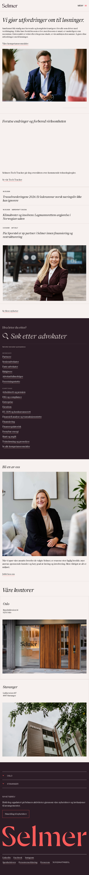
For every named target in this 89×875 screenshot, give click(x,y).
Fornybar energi (10, 431)
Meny (82, 5)
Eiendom (7, 406)
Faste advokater (10, 366)
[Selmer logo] (9, 6)
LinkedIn (6, 857)
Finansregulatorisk (11, 426)
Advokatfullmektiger (12, 376)
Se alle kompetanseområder (16, 446)
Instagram (29, 857)
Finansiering (8, 421)
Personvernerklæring (28, 862)
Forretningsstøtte (11, 381)
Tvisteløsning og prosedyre (16, 441)
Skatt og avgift (9, 436)
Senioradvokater (10, 361)
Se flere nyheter (10, 311)
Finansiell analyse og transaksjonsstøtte (22, 416)
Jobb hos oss (8, 574)
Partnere (6, 356)
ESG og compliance (12, 397)
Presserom (45, 862)
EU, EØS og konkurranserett (16, 411)
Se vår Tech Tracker (12, 179)
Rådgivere (7, 371)
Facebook (17, 857)
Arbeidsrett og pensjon (13, 392)
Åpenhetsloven (9, 862)
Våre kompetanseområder (15, 43)
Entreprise (7, 402)
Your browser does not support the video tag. (44, 147)
